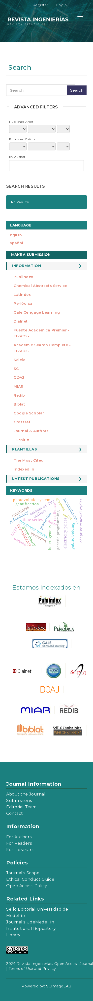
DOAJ (19, 377)
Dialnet (21, 321)
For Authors (18, 837)
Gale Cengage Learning (37, 312)
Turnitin (21, 440)
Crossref (22, 422)
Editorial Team (21, 807)
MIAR (18, 386)
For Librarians (20, 849)
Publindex (23, 277)
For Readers (19, 843)
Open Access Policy (26, 885)
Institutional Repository (31, 928)
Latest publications (36, 478)
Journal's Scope (22, 873)
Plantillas (24, 449)
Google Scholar (29, 413)
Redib (19, 395)
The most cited (29, 460)
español (15, 243)
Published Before (22, 139)
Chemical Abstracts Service (40, 286)
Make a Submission (31, 254)
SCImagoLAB (58, 986)
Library (13, 935)
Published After (21, 121)
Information (26, 266)
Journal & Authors (31, 431)
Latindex (22, 294)
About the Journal (26, 794)
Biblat (19, 404)
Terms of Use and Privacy (32, 968)
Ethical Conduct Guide (30, 879)
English (14, 235)
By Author (17, 157)
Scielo (20, 360)
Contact (14, 813)
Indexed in (24, 469)
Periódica (23, 303)
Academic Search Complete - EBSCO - (42, 348)
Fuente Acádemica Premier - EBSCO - (42, 333)
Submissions (19, 800)
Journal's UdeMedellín (30, 922)
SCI (17, 369)
